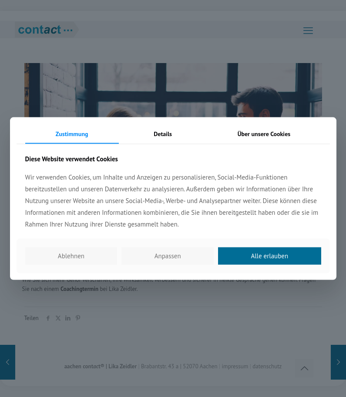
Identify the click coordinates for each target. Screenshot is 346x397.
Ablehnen (71, 256)
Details (163, 133)
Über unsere (264, 133)
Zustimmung (72, 133)
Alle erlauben (269, 256)
